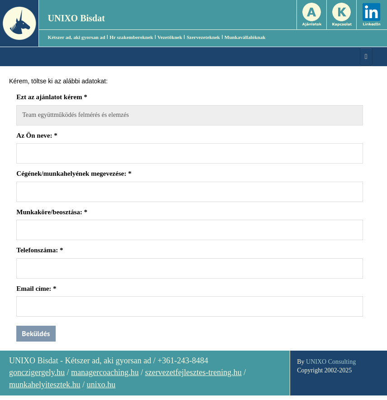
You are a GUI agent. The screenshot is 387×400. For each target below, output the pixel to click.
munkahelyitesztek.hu (44, 384)
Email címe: (36, 288)
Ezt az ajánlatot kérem (51, 97)
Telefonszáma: (39, 250)
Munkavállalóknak (245, 37)
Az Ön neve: (36, 135)
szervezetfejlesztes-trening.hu (193, 372)
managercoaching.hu (105, 372)
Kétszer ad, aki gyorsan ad (76, 37)
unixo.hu (100, 384)
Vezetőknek (170, 37)
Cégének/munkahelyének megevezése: (73, 173)
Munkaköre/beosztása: (51, 212)
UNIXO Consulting (331, 361)
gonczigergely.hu (37, 372)
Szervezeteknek (203, 37)
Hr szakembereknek (131, 37)
